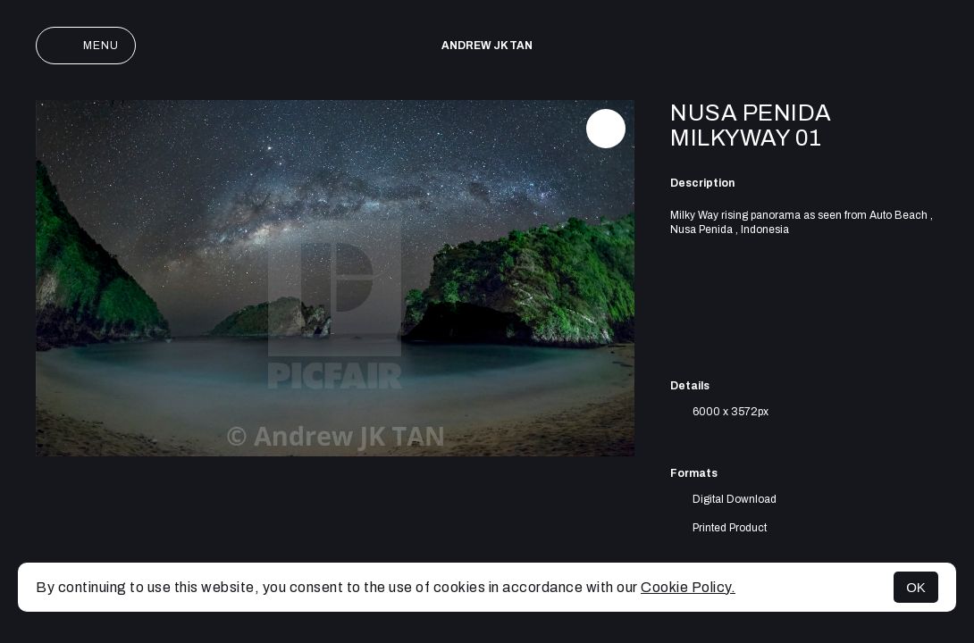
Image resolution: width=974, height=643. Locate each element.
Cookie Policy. (688, 587)
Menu (86, 45)
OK (916, 587)
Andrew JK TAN (487, 45)
